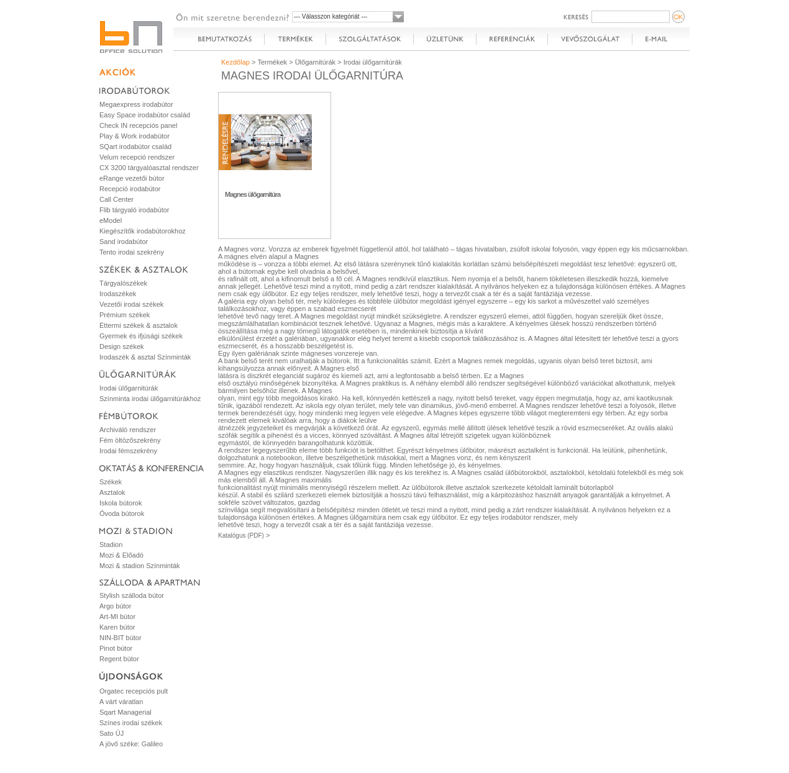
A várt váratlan (121, 701)
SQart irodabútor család (135, 146)
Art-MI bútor (117, 616)
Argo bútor (115, 606)
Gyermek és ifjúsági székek (141, 336)
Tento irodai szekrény (131, 252)
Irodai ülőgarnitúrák (128, 388)
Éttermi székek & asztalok (138, 325)
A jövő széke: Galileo (131, 744)
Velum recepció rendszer (137, 157)
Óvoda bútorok (121, 513)
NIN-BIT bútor (120, 637)
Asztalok (112, 492)
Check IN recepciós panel (138, 125)
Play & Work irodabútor (134, 136)
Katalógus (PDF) (241, 535)
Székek (110, 482)
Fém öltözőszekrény (129, 440)
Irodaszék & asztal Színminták (145, 357)
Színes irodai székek (130, 722)
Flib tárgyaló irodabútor (134, 210)
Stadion (110, 544)
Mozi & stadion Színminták (139, 565)
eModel (110, 220)
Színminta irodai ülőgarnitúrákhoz (150, 398)
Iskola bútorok (120, 503)
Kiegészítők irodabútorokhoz (142, 231)
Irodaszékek (117, 293)
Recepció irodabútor (129, 188)
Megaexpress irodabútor (136, 104)
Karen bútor (117, 627)
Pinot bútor (115, 648)
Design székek (121, 346)
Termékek (272, 62)
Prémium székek (124, 315)
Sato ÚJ (111, 733)
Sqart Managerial (125, 712)
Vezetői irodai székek (131, 304)
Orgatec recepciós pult (133, 691)
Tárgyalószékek (123, 283)
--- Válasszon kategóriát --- (330, 16)
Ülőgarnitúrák (315, 62)
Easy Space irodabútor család (144, 115)
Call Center (116, 199)
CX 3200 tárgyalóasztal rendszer (149, 167)
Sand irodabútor (123, 241)
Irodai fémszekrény (128, 450)
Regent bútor (119, 658)
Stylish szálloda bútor (131, 595)
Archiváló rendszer (127, 429)
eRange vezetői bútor (132, 178)
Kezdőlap (235, 62)
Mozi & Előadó (121, 555)
